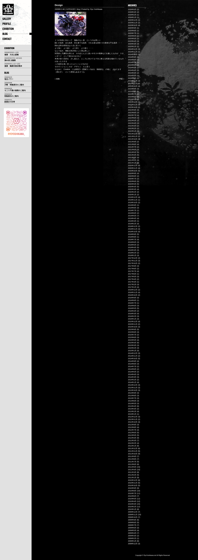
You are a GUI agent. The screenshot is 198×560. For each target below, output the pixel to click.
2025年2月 (132, 46)
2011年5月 (132, 467)
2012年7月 (132, 430)
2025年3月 (132, 44)
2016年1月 (132, 319)
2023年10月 (132, 86)
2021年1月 (132, 163)
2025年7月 (132, 33)
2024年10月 (132, 54)
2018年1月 (132, 255)
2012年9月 (132, 425)
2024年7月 (132, 62)
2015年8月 (132, 332)
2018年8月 (132, 237)
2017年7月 (132, 271)
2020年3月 (132, 189)
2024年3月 (132, 73)
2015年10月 (132, 327)
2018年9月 (132, 234)
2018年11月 (132, 229)
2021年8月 (132, 144)
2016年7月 (132, 303)
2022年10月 (132, 107)
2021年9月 (132, 142)
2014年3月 (132, 377)
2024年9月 (132, 57)
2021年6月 (132, 150)
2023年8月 (132, 91)
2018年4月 (132, 247)
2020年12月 (132, 165)
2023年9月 (132, 89)
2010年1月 (132, 509)
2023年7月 (132, 94)
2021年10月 (132, 139)
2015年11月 (132, 324)
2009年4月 (132, 533)
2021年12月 (132, 134)
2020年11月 (132, 168)
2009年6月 (132, 528)
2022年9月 (132, 110)
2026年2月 (132, 15)
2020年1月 (132, 195)
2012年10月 (132, 422)
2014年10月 (132, 359)
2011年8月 (132, 459)
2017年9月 (132, 266)
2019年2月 (132, 224)
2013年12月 (132, 385)
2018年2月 (132, 253)
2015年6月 (132, 337)
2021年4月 (132, 155)
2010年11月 (132, 483)
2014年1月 (132, 382)
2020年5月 (132, 184)
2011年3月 (132, 472)
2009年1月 (132, 541)
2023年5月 (132, 99)
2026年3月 (132, 12)
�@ (17, 10)
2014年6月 (132, 369)
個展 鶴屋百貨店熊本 (13, 66)
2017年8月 (132, 269)
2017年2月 (132, 284)
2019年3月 (132, 221)
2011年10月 (132, 454)
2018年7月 (132, 240)
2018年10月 (132, 232)
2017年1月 (132, 287)
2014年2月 (132, 380)
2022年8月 (132, 113)
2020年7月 (132, 179)
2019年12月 (132, 197)
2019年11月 (132, 200)
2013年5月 (132, 403)
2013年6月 (132, 401)
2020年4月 (132, 187)
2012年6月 (132, 433)
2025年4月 (132, 41)
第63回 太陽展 (10, 60)
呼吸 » (121, 79)
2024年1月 (132, 78)
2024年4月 (132, 70)
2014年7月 (132, 366)
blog (78, 9)
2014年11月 (132, 356)
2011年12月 (132, 448)
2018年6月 (132, 242)
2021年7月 (132, 147)
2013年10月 (132, 390)
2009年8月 (132, 522)
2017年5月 (132, 277)
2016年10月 (132, 295)
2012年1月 (132, 446)
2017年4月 (132, 279)
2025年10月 (132, 25)
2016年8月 (132, 300)
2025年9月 (132, 28)
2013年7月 (132, 398)
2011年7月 (132, 462)
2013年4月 (132, 406)
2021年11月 (132, 136)
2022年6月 (132, 118)
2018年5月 (132, 245)
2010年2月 (132, 507)
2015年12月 (132, 321)
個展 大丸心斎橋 (11, 55)
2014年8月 (132, 364)
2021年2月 (132, 160)
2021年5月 (132, 152)
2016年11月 (132, 292)
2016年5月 (132, 308)
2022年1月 (132, 131)
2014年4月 (132, 374)
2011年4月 (132, 470)
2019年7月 (132, 210)
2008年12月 (132, 544)
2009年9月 (132, 520)
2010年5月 (132, 499)
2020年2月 (132, 192)
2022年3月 (132, 126)
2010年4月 (132, 501)
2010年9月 (132, 488)
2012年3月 (132, 440)
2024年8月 (132, 60)
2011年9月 (132, 456)
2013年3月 (132, 409)
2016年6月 (132, 306)
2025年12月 (132, 20)
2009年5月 (132, 530)
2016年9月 (132, 298)
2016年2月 (132, 316)
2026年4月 (132, 9)
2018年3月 (132, 250)
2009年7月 (132, 525)
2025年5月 (132, 39)
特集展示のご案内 (11, 96)
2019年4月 (132, 218)
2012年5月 (132, 435)
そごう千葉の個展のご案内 (15, 90)
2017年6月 (132, 274)
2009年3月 (132, 536)
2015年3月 (132, 345)
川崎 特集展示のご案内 (14, 85)
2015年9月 (132, 329)
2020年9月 (132, 173)
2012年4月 (132, 438)
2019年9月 (132, 205)
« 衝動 (57, 79)
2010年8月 (132, 491)
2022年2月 (132, 128)
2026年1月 (132, 17)
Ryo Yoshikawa (96, 9)
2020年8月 (132, 176)
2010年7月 (132, 493)
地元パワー (8, 79)
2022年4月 (132, 123)
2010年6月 (132, 496)
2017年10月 (132, 263)
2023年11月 (132, 83)
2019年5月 (132, 216)
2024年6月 (132, 65)
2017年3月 (132, 282)
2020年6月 (132, 181)
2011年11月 (132, 451)
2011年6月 (132, 464)
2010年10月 (132, 485)
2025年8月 (132, 31)
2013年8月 (132, 396)
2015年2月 (132, 348)
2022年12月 (132, 102)
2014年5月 (132, 372)
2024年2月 (132, 76)
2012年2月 (132, 443)
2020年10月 (132, 171)
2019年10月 (132, 202)
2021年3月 (132, 158)
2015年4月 (132, 343)
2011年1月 (132, 478)
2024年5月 (132, 68)
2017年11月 (132, 261)
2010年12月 (132, 480)
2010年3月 (132, 504)
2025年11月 (132, 23)
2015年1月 (132, 351)
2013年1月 (132, 414)
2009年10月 (132, 517)
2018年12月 (132, 226)
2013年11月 (132, 388)
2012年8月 (132, 427)
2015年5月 (132, 340)
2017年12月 (132, 258)
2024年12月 (132, 49)
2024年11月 (132, 52)
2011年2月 (132, 475)
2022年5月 (132, 121)
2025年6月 (132, 36)
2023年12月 (132, 81)
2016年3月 (132, 314)
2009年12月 (132, 512)
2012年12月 (132, 417)
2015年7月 (132, 335)
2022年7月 (132, 115)
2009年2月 (132, 538)
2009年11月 (132, 515)
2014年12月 (132, 353)
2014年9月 (132, 361)
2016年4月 (132, 311)
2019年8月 (132, 208)
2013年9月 (132, 393)
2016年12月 (132, 290)
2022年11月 (132, 105)
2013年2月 (132, 411)
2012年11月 (132, 419)
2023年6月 (132, 97)
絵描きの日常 (9, 102)
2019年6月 (132, 213)
